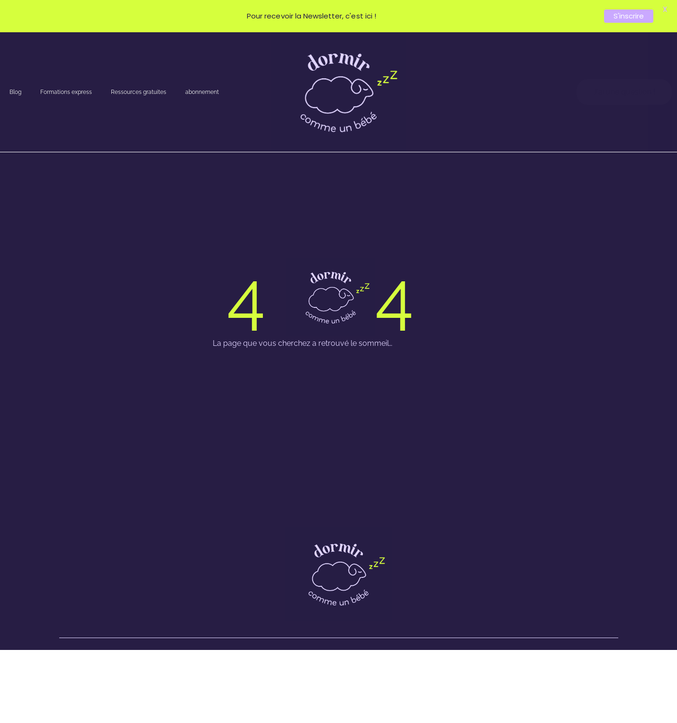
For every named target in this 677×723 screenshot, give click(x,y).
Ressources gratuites (138, 92)
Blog (15, 92)
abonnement (202, 92)
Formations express (66, 92)
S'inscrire (629, 16)
